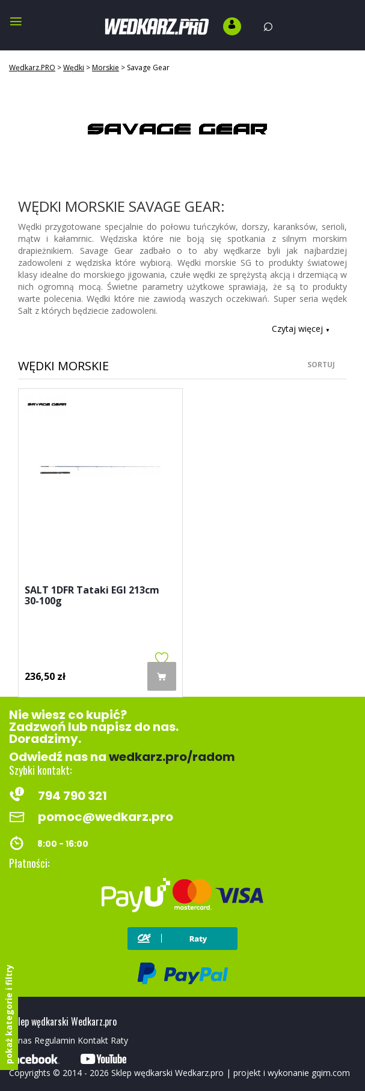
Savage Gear (148, 67)
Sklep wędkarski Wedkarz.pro (167, 1072)
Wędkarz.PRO (32, 67)
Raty (119, 1040)
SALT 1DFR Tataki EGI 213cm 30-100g (92, 596)
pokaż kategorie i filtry (8, 1014)
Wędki (73, 67)
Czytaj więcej (301, 328)
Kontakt (93, 1040)
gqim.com (330, 1072)
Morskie (105, 67)
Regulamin (54, 1040)
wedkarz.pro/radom (172, 756)
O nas (20, 1040)
